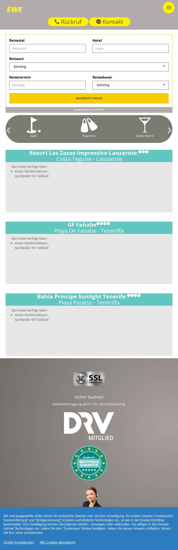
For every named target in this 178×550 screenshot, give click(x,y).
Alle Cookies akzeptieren (58, 542)
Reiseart (16, 58)
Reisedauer (102, 77)
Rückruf (68, 21)
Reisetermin (20, 77)
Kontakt (109, 21)
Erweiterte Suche (89, 109)
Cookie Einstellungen (18, 542)
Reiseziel (17, 40)
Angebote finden (89, 98)
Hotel (97, 40)
